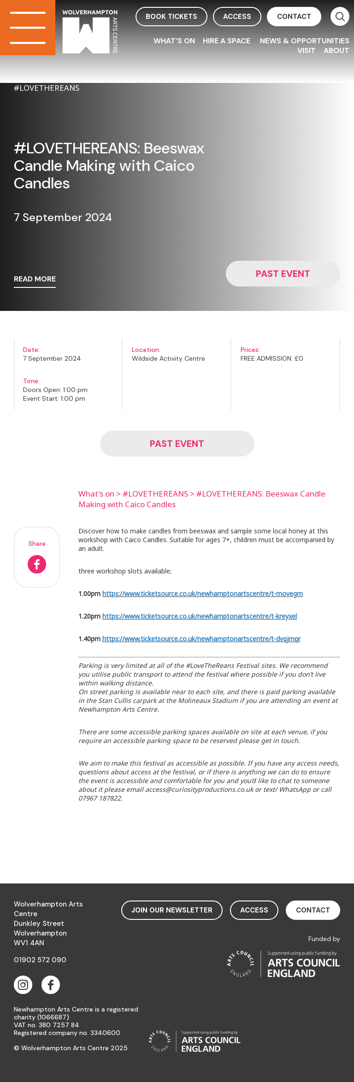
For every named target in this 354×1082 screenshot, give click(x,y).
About (336, 50)
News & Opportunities (304, 41)
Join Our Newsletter (171, 910)
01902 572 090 (40, 960)
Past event (283, 274)
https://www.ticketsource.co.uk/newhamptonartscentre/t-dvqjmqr (201, 638)
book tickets (171, 16)
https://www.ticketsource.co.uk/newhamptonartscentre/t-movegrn (202, 593)
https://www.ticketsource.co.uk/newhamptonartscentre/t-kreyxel (199, 616)
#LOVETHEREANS (155, 493)
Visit (306, 50)
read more (35, 279)
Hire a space (227, 41)
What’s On (174, 41)
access (237, 16)
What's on (96, 493)
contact (294, 16)
